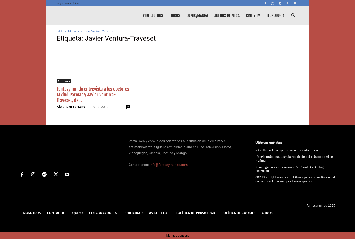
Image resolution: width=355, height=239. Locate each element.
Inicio (60, 31)
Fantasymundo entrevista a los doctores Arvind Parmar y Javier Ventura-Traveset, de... (93, 94)
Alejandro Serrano (71, 106)
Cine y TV (253, 15)
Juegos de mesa (227, 15)
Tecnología (275, 15)
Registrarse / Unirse (68, 3)
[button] (293, 16)
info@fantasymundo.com (169, 165)
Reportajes (64, 81)
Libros (174, 15)
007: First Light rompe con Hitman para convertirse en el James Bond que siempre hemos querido (295, 179)
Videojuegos (153, 15)
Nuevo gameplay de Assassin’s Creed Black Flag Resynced (289, 169)
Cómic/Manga (197, 15)
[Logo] (91, 15)
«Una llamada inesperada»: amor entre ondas (287, 150)
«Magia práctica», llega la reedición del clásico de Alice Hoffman (294, 159)
